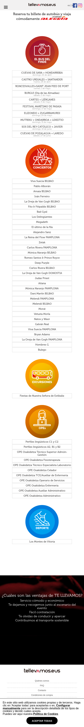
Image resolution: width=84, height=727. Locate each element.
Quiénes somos (42, 681)
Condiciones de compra (42, 695)
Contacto (42, 690)
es (69, 5)
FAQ (42, 685)
